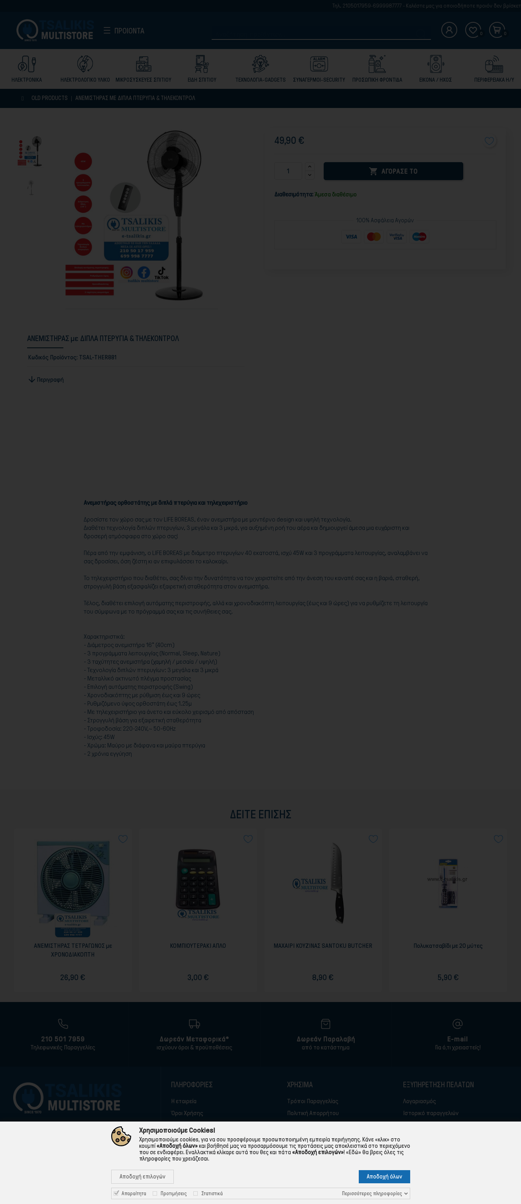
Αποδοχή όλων (384, 1176)
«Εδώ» (353, 1152)
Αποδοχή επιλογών (142, 1176)
